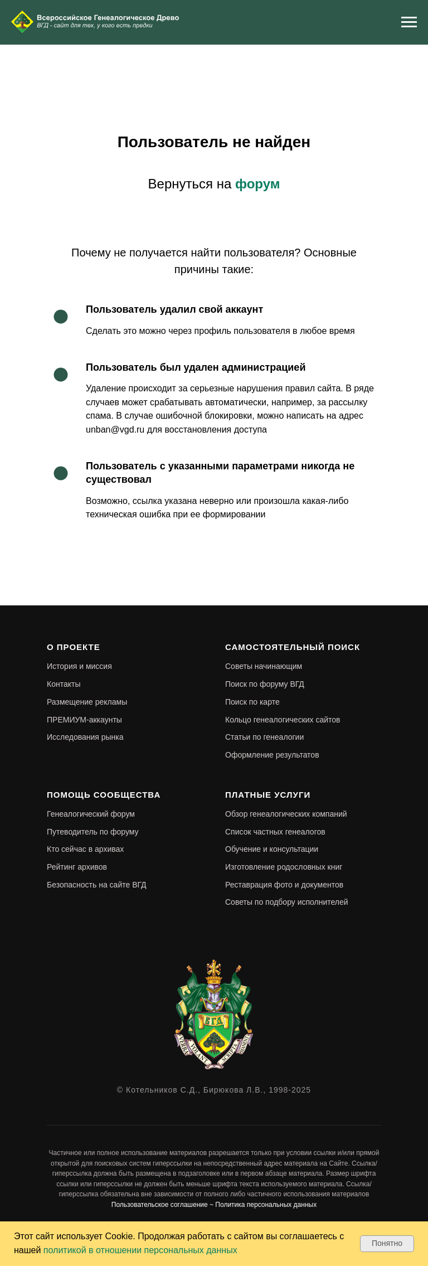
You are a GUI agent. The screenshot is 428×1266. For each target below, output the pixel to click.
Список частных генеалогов (275, 831)
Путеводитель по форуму (93, 831)
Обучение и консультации (271, 849)
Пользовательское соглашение (159, 1205)
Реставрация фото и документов (284, 884)
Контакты (63, 684)
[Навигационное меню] (409, 22)
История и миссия (79, 666)
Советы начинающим (263, 666)
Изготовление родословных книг (283, 866)
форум (257, 183)
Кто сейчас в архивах (85, 849)
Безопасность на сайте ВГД (97, 884)
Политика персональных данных (266, 1205)
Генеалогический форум (91, 813)
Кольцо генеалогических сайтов (283, 719)
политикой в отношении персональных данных (140, 1250)
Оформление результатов (272, 754)
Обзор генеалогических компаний (286, 813)
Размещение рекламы (87, 701)
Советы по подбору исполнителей (286, 902)
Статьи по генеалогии (264, 737)
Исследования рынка (85, 737)
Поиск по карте (252, 701)
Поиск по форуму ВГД (264, 684)
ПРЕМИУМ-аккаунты (84, 719)
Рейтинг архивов (77, 866)
